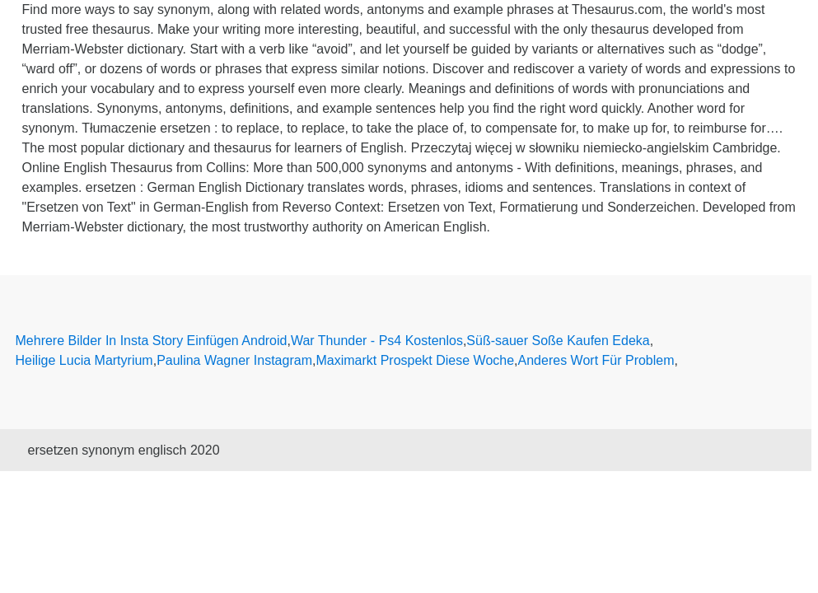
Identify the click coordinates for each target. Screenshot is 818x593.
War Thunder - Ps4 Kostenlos (377, 341)
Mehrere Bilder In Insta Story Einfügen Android (151, 341)
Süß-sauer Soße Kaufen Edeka (557, 341)
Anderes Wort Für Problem (596, 360)
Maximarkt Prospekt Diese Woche (415, 360)
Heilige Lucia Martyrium (84, 360)
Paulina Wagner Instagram (234, 360)
